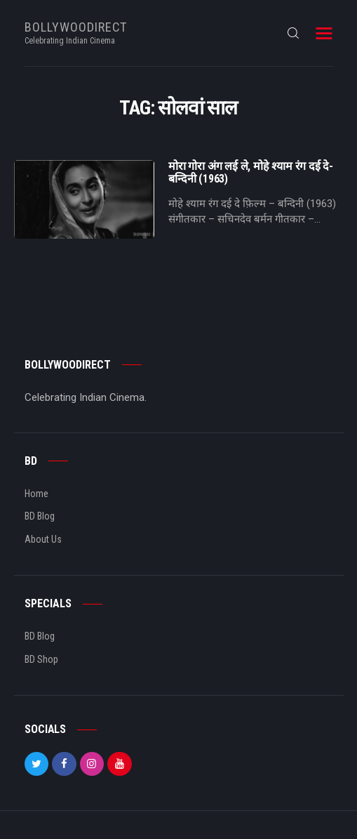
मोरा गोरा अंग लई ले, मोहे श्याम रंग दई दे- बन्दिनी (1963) (250, 172)
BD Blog (40, 516)
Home (36, 493)
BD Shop (41, 659)
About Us (43, 539)
